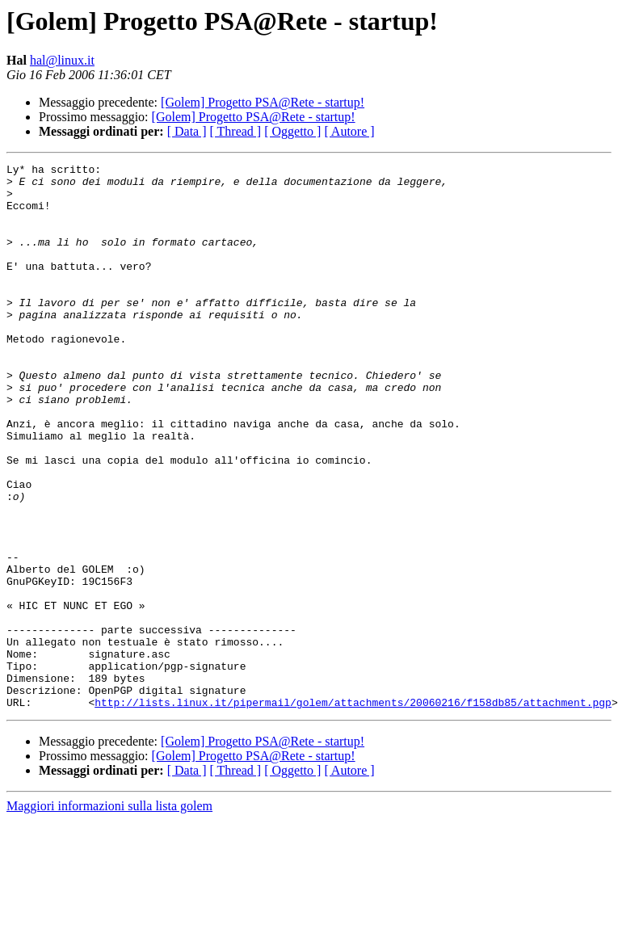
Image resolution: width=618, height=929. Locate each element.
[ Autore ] (349, 131)
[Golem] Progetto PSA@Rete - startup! (262, 102)
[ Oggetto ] (292, 131)
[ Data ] (187, 131)
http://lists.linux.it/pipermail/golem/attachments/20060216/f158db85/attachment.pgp (353, 811)
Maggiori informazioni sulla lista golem (109, 915)
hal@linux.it (62, 60)
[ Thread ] (236, 131)
